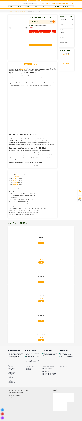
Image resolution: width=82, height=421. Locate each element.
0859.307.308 (15, 182)
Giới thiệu (10, 6)
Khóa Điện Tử (27, 6)
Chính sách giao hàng (45, 371)
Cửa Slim (62, 29)
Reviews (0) (36, 64)
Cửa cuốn (62, 22)
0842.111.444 (17, 174)
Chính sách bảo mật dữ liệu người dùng (49, 374)
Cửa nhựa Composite (11, 368)
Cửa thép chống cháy (11, 376)
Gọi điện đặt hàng (35, 45)
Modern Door (22, 69)
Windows (62, 45)
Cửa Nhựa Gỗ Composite (41, 25)
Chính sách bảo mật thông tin (47, 368)
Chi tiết (41, 242)
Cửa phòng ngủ (10, 377)
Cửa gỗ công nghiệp (11, 372)
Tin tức (42, 6)
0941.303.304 (15, 186)
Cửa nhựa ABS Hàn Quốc (12, 371)
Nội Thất (61, 34)
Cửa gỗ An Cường (11, 373)
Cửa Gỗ (61, 24)
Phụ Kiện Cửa (62, 37)
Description (27, 64)
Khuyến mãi (65, 6)
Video (49, 6)
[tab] (28, 64)
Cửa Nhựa (35, 25)
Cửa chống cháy (63, 19)
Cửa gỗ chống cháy (11, 374)
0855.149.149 (17, 176)
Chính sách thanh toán (46, 370)
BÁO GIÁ (35, 6)
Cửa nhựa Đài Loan (11, 369)
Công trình (56, 6)
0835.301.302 (15, 184)
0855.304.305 (15, 180)
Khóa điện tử (10, 380)
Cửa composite (12, 68)
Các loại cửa (18, 6)
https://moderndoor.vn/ (17, 395)
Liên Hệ (72, 6)
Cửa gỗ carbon (10, 378)
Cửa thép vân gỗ (10, 381)
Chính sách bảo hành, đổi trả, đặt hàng (49, 373)
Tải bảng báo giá (46, 45)
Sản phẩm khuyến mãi (64, 42)
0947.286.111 (15, 178)
